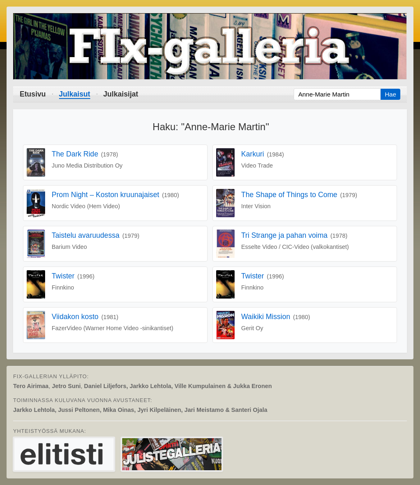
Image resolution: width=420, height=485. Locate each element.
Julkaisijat (120, 94)
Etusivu (33, 94)
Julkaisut (74, 94)
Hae (390, 94)
